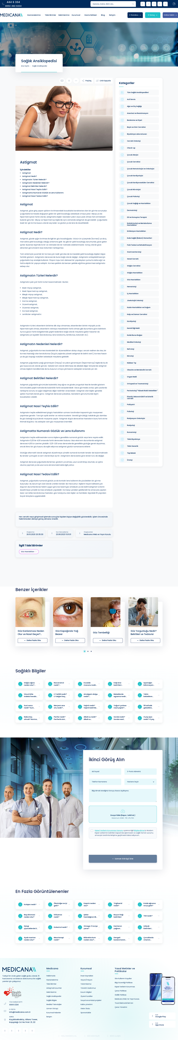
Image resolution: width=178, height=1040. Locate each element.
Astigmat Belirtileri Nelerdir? (34, 186)
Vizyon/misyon (86, 980)
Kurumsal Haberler (53, 1012)
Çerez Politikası (120, 991)
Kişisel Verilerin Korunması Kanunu (109, 830)
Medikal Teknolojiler (54, 1004)
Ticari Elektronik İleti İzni (124, 1003)
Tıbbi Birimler (51, 984)
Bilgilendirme (139, 830)
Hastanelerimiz (52, 980)
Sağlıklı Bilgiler (51, 1000)
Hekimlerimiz (51, 992)
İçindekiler (25, 169)
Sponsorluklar (86, 1012)
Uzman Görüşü (52, 1008)
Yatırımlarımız (86, 984)
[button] (85, 651)
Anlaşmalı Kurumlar (54, 988)
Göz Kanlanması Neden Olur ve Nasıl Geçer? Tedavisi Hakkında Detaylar (31, 632)
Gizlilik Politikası (120, 995)
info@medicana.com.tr (20, 1012)
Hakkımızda (50, 976)
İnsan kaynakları (87, 976)
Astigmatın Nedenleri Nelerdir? (35, 183)
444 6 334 (14, 1004)
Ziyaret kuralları (87, 996)
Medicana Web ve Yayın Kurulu (97, 534)
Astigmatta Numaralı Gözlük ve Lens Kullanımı (43, 193)
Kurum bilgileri (86, 992)
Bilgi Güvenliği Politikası (123, 982)
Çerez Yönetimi (121, 1007)
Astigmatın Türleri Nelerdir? (34, 179)
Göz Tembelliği (101, 632)
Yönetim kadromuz (88, 988)
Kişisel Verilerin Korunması (125, 987)
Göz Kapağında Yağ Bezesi (66, 632)
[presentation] (122, 848)
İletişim (49, 1017)
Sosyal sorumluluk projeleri (91, 1000)
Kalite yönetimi (86, 1004)
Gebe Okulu (85, 1008)
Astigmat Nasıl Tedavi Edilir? (35, 196)
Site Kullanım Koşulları (123, 978)
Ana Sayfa (25, 66)
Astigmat (26, 173)
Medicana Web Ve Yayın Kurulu (127, 999)
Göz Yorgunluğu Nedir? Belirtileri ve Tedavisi (144, 632)
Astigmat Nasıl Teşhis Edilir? (34, 189)
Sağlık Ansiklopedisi (39, 66)
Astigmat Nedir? (29, 176)
